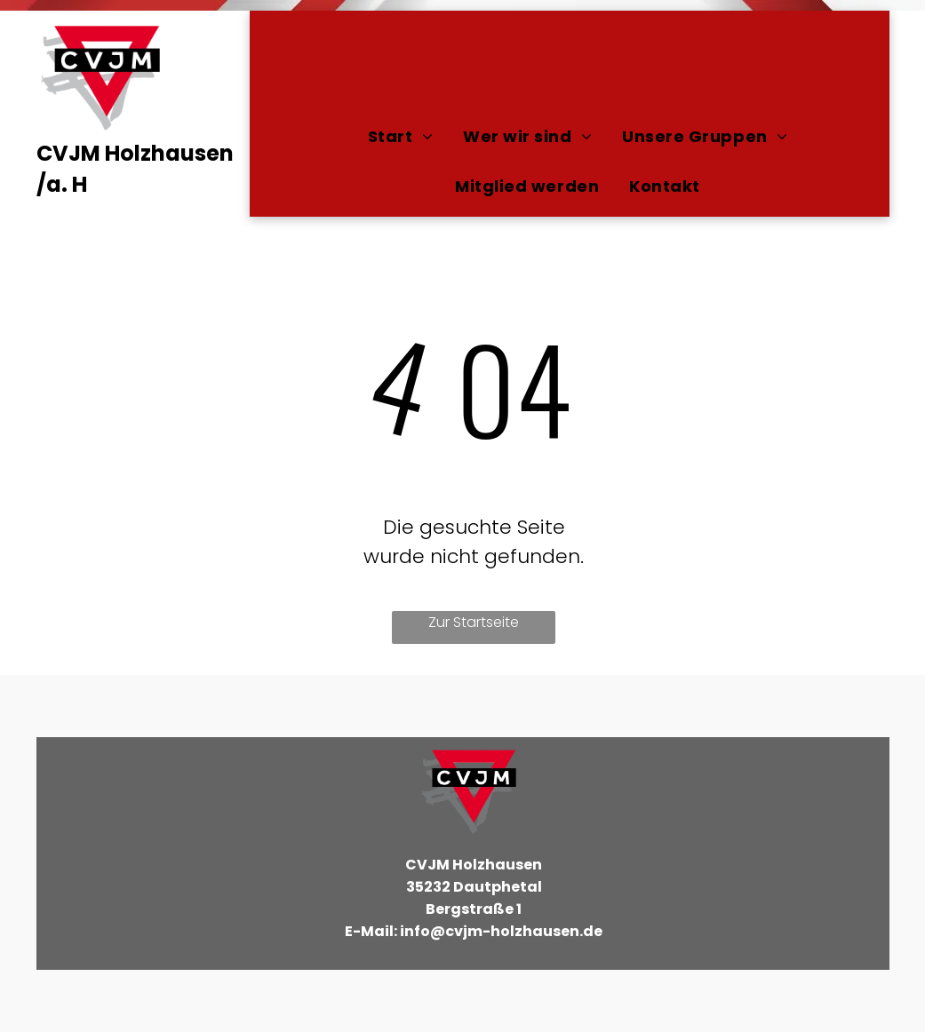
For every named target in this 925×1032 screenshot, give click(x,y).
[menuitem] (400, 136)
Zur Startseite (473, 622)
